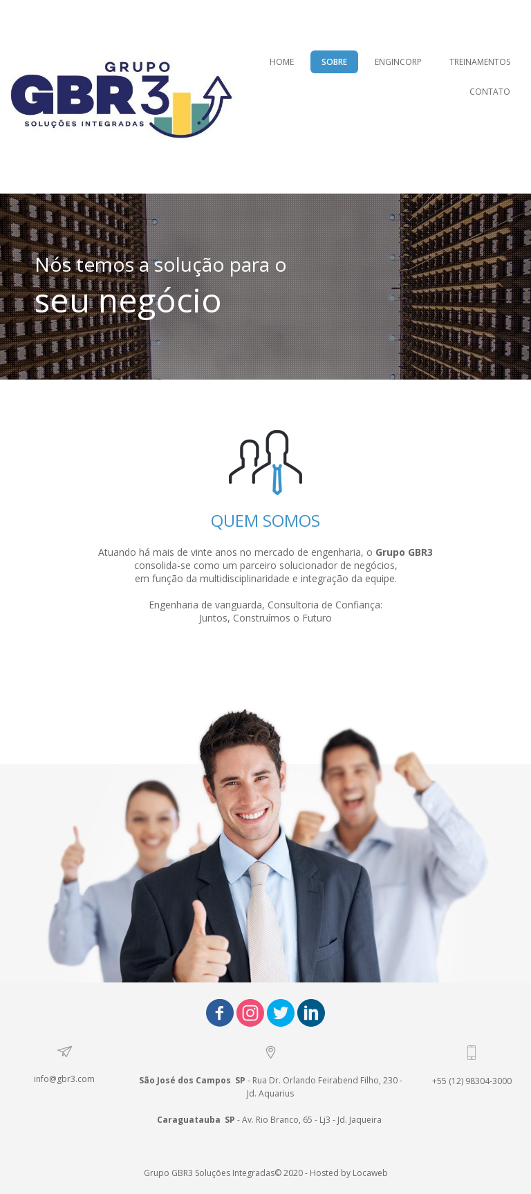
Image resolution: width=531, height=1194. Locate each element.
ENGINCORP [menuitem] (398, 62)
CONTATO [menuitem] (489, 91)
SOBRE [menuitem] (334, 62)
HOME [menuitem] (282, 62)
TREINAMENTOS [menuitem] (479, 62)
